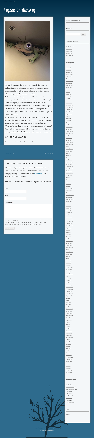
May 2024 (68, 120)
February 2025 (69, 100)
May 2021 (68, 182)
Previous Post (9, 153)
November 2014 (69, 337)
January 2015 (69, 333)
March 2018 (68, 265)
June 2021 (68, 179)
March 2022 (69, 160)
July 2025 (68, 90)
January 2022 (69, 164)
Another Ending (70, 46)
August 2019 (69, 228)
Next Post (48, 153)
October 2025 (69, 83)
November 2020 (70, 195)
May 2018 (68, 260)
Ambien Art (69, 385)
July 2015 (68, 322)
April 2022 (68, 157)
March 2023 (69, 136)
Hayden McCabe (49, 430)
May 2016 (68, 302)
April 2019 (68, 236)
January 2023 (69, 140)
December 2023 (69, 131)
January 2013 (69, 372)
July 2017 (68, 276)
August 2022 (69, 151)
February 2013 (69, 370)
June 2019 (68, 232)
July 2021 (68, 177)
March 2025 (69, 98)
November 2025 (69, 81)
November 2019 (69, 221)
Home (5, 2)
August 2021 (69, 175)
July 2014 (68, 346)
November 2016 (69, 289)
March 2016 (68, 306)
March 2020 (69, 212)
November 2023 (69, 133)
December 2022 (69, 142)
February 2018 (69, 267)
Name (7, 189)
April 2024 (68, 122)
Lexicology (68, 393)
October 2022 (69, 146)
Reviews (68, 400)
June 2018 (68, 258)
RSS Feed (68, 414)
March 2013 (68, 368)
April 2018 (68, 263)
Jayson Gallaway (19, 10)
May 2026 (68, 68)
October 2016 (69, 291)
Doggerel (68, 391)
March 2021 (68, 186)
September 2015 (69, 317)
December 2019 (69, 219)
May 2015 (68, 326)
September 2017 (69, 274)
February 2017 (69, 282)
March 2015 (68, 328)
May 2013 (68, 363)
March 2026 (69, 72)
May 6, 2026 (69, 49)
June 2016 (68, 300)
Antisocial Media (70, 387)
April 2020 (68, 210)
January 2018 (69, 269)
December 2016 (69, 287)
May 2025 (68, 94)
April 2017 (68, 278)
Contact (12, 2)
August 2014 (69, 344)
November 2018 (69, 247)
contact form (38, 174)
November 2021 (69, 168)
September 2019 (69, 225)
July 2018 (68, 256)
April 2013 (68, 366)
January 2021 (69, 190)
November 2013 (69, 357)
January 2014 (69, 355)
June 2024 (68, 118)
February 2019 (69, 241)
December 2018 (69, 245)
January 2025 (69, 103)
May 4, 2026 (69, 51)
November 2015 (69, 315)
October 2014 (69, 339)
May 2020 (68, 208)
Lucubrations (20, 141)
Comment (9, 203)
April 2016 (68, 304)
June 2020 (68, 206)
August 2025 (69, 87)
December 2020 (69, 193)
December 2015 (69, 313)
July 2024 (68, 116)
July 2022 (68, 153)
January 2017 (69, 285)
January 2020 (69, 217)
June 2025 (68, 92)
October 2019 (69, 223)
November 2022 (69, 144)
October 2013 (69, 359)
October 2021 (69, 171)
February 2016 (69, 309)
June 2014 (68, 348)
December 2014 (69, 335)
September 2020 (70, 199)
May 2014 (68, 350)
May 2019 (68, 234)
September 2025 (69, 85)
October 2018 (69, 250)
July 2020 (68, 203)
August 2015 (69, 320)
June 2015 (68, 324)
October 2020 (69, 197)
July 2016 (68, 298)
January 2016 (69, 311)
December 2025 (69, 79)
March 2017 (68, 280)
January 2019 (69, 243)
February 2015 (69, 331)
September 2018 (69, 252)
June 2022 (68, 155)
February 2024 (69, 127)
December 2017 (69, 271)
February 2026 (69, 74)
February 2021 (69, 188)
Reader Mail (69, 398)
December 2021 (69, 166)
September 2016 (69, 293)
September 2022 (69, 149)
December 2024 (69, 105)
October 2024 (69, 109)
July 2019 (68, 230)
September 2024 (69, 111)
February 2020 (69, 214)
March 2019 (68, 239)
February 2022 (69, 162)
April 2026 (68, 70)
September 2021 (69, 173)
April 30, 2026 (69, 55)
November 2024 (69, 107)
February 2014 (69, 353)
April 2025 (68, 96)
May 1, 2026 (69, 53)
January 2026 (69, 76)
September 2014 (69, 342)
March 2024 (69, 125)
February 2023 (69, 138)
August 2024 (69, 114)
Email (7, 196)
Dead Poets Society (70, 389)
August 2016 (69, 296)
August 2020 (69, 201)
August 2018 (69, 254)
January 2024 (69, 129)
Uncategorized (69, 402)
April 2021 (68, 184)
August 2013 (69, 361)
